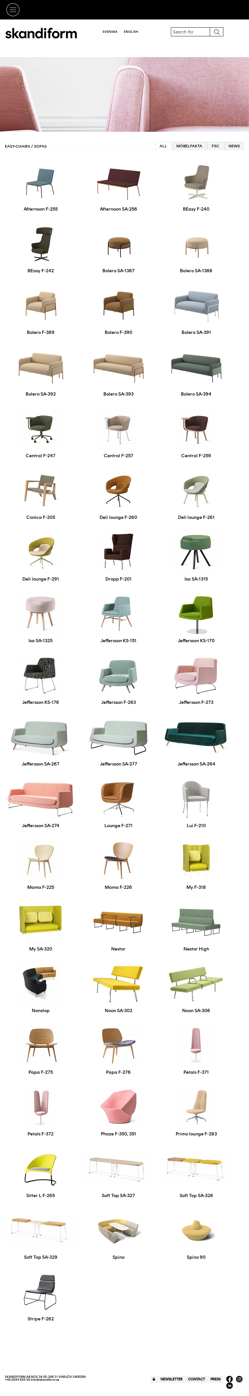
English (131, 32)
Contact (196, 1379)
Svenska (109, 32)
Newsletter (171, 1379)
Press (215, 1379)
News (234, 146)
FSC (215, 146)
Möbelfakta (189, 146)
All (163, 146)
